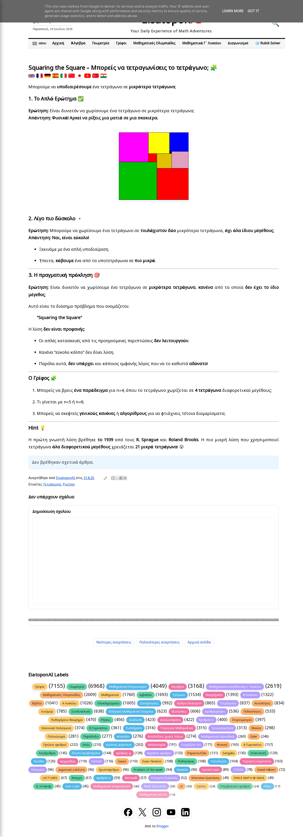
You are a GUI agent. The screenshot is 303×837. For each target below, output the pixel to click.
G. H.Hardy (43, 786)
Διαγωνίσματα (170, 720)
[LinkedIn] (185, 812)
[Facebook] (128, 812)
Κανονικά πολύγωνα (56, 728)
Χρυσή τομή (210, 769)
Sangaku (228, 753)
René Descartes (155, 786)
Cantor (201, 786)
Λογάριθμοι (47, 753)
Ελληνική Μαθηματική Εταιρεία (131, 711)
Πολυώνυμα (56, 736)
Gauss (122, 761)
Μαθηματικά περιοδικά (217, 736)
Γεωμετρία (100, 43)
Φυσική (222, 744)
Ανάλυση (135, 720)
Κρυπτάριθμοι (109, 769)
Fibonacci (37, 769)
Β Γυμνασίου (98, 728)
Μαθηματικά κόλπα (153, 794)
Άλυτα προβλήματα (86, 753)
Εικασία (182, 769)
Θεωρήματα (214, 695)
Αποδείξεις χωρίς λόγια (165, 736)
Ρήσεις (106, 720)
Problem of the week (148, 769)
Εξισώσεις (178, 711)
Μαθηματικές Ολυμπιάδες (154, 43)
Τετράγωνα (52, 484)
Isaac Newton (152, 761)
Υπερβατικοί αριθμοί (235, 786)
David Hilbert (266, 769)
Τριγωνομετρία (222, 728)
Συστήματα (134, 728)
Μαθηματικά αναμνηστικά (111, 786)
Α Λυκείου (69, 703)
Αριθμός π (206, 720)
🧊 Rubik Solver (267, 43)
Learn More (232, 11)
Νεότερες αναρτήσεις (113, 642)
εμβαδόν (146, 695)
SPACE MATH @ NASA (249, 778)
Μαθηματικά (110, 695)
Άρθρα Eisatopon (189, 703)
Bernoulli (131, 778)
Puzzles (69, 484)
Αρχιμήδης (68, 761)
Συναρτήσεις (149, 703)
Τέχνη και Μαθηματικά (176, 728)
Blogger (162, 826)
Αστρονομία (156, 744)
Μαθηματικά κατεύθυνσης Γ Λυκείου (235, 686)
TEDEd (238, 769)
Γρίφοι (121, 43)
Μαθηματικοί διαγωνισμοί (128, 686)
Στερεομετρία (242, 720)
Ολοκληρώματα (108, 703)
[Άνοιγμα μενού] (39, 43)
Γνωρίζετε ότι (191, 744)
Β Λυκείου (250, 695)
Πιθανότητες (252, 711)
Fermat (97, 761)
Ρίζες (267, 786)
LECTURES (50, 778)
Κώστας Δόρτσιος (119, 744)
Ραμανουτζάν (197, 753)
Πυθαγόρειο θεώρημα (66, 720)
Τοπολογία (218, 761)
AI (181, 786)
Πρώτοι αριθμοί (54, 744)
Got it (253, 11)
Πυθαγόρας (186, 761)
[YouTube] (171, 812)
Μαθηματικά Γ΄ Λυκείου (201, 43)
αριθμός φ (123, 753)
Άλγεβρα (78, 43)
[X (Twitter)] (142, 812)
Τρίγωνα (179, 695)
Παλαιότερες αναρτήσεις (159, 642)
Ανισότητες (262, 703)
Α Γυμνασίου (252, 744)
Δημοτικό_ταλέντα (71, 769)
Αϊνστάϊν (123, 736)
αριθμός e (103, 778)
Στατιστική (258, 753)
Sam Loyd (72, 786)
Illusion (256, 728)
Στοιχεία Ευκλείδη (164, 778)
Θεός (86, 744)
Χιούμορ (47, 711)
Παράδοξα (90, 736)
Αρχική (58, 43)
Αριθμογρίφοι (215, 711)
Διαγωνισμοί (238, 43)
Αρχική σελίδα (199, 642)
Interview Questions (205, 778)
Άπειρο (77, 778)
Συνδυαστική (80, 711)
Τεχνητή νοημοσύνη (256, 761)
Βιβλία (37, 703)
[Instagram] (156, 812)
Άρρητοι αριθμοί (159, 753)
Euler (253, 736)
